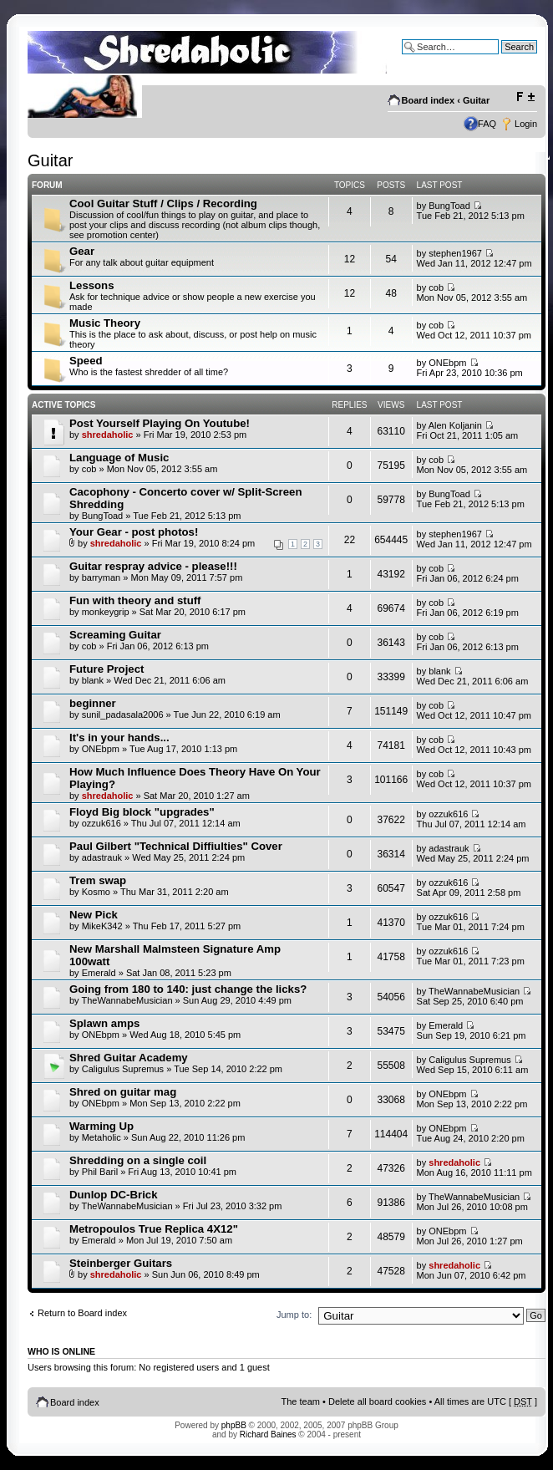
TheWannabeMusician (126, 1000)
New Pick (93, 914)
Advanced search (501, 59)
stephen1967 (455, 253)
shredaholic (108, 435)
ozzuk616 (101, 823)
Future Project (106, 669)
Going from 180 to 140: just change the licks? (188, 989)
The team (301, 1401)
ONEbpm (447, 363)
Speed (86, 360)
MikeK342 (102, 926)
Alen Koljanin (455, 425)
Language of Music (119, 457)
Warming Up (101, 1126)
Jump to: (294, 1315)
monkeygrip (105, 612)
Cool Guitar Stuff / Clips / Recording (163, 203)
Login (526, 124)
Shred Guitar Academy (128, 1057)
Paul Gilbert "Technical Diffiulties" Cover (175, 846)
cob (436, 287)
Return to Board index (82, 1313)
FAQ (487, 124)
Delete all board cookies (377, 1401)
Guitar (476, 100)
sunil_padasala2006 (123, 715)
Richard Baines (268, 1434)
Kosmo (96, 892)
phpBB (233, 1425)
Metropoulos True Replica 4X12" (153, 1229)
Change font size (525, 96)
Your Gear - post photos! (133, 532)
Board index (428, 100)
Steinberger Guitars (120, 1263)
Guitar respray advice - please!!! (153, 566)
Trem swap (97, 880)
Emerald (99, 973)
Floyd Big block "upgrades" (142, 812)
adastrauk (102, 857)
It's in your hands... (119, 737)
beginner (92, 703)
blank (93, 680)
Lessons (91, 285)
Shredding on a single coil (137, 1160)
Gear (81, 251)
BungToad (449, 206)
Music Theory (104, 323)
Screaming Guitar (115, 634)
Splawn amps (104, 1023)
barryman (101, 577)
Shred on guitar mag (122, 1092)
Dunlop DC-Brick (113, 1194)
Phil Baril (100, 1172)
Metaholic (101, 1137)
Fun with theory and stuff (135, 600)
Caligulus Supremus (123, 1069)
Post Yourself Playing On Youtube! (159, 423)
